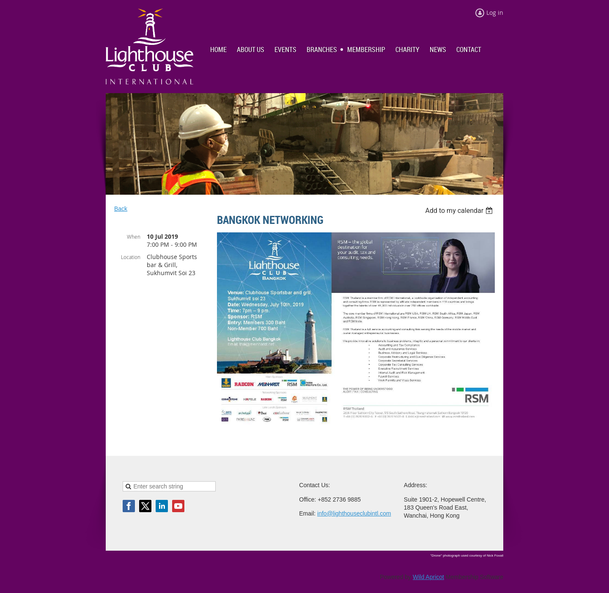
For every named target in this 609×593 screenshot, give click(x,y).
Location (130, 257)
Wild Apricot (428, 577)
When (133, 236)
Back (120, 208)
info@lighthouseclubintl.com (354, 513)
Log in (494, 12)
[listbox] (460, 210)
